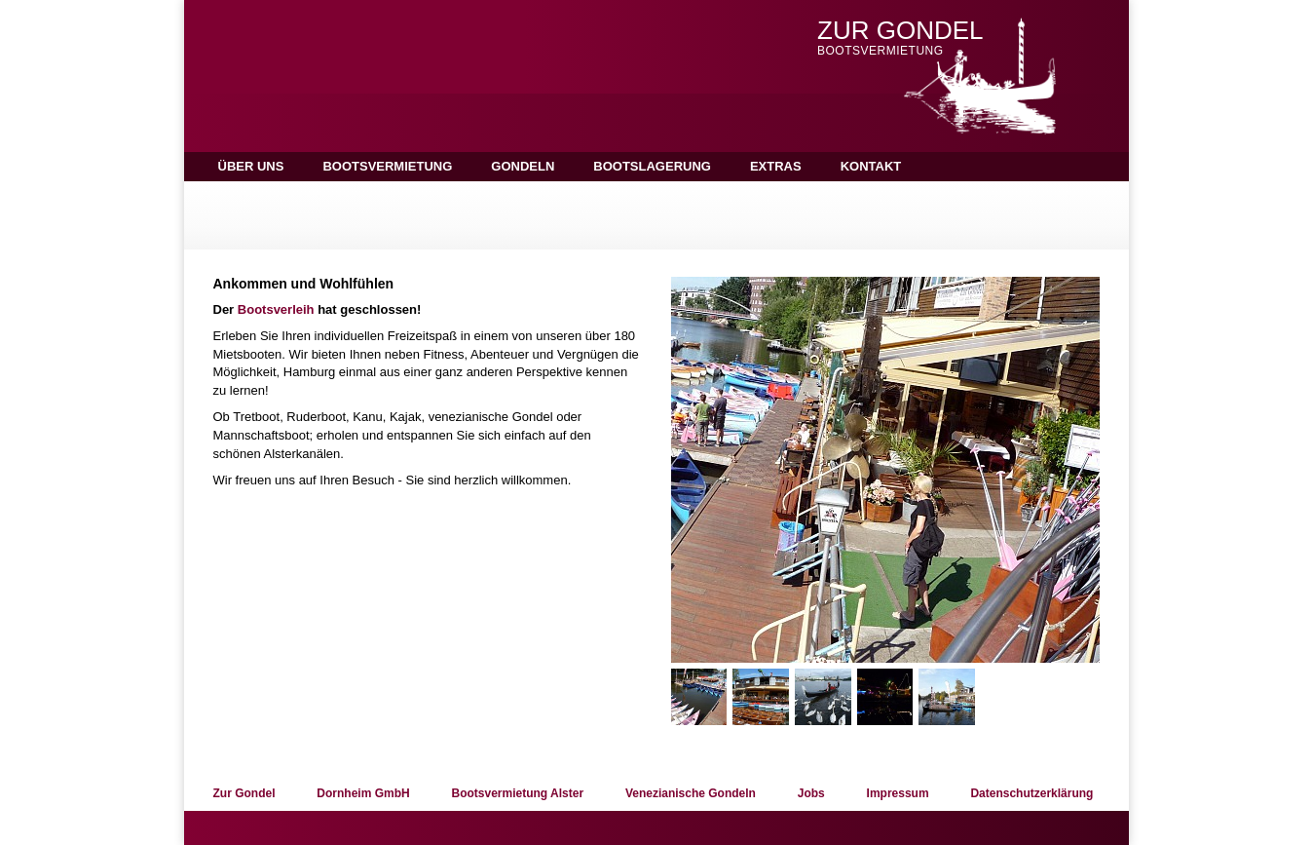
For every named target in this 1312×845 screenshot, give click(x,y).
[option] (885, 470)
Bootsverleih (276, 309)
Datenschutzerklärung (1031, 793)
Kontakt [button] (871, 166)
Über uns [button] (251, 166)
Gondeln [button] (522, 166)
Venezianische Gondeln (690, 793)
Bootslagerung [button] (652, 166)
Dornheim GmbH (363, 793)
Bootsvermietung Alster (517, 793)
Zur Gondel (244, 793)
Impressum (898, 793)
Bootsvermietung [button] (387, 166)
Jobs (811, 793)
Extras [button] (776, 166)
